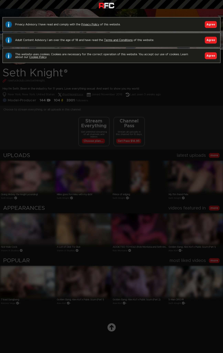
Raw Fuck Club (106, 5)
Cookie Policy (37, 57)
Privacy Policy (90, 24)
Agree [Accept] (210, 24)
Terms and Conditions (118, 40)
